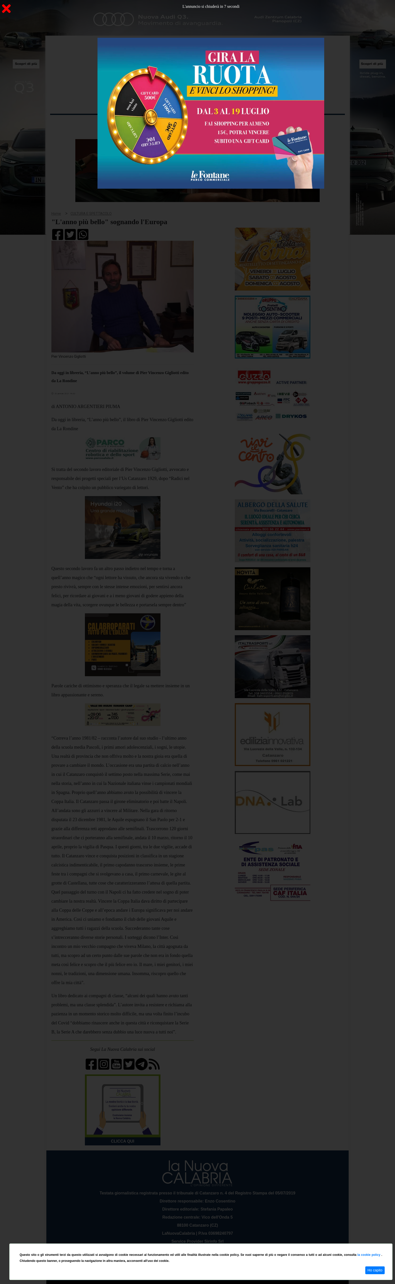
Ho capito (375, 1270)
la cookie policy (369, 1255)
